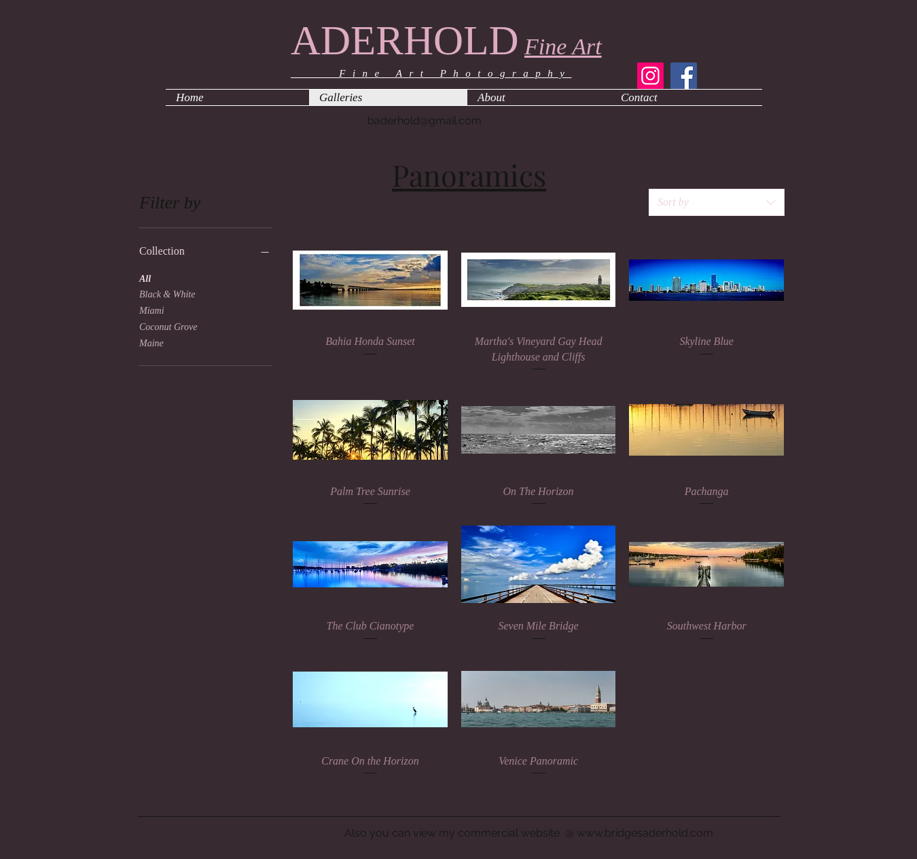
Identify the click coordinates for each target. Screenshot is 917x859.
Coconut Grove (168, 325)
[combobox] (717, 202)
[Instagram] (650, 75)
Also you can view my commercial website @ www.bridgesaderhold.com (528, 832)
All (145, 277)
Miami (151, 309)
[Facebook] (683, 75)
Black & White (167, 293)
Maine (151, 341)
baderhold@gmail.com (424, 120)
